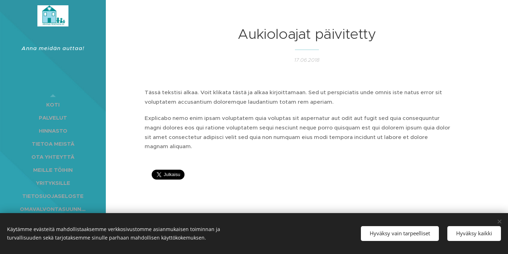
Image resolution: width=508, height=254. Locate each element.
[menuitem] (53, 105)
